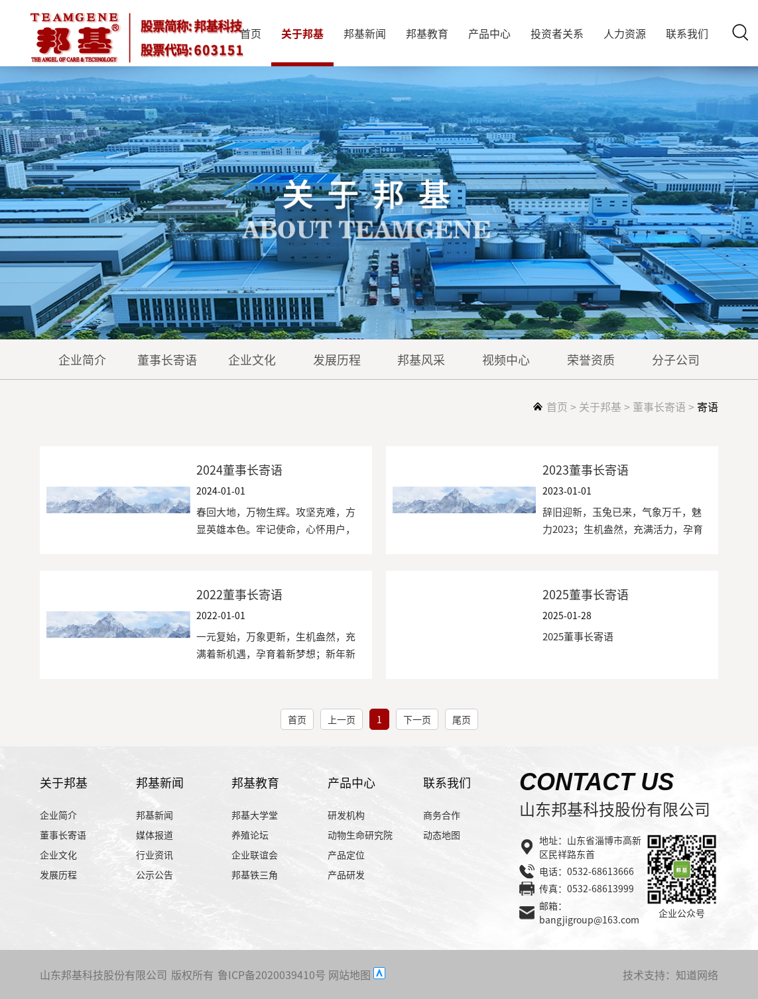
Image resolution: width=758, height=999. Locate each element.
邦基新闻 (365, 33)
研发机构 (346, 814)
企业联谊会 (254, 854)
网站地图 (349, 974)
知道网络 (697, 974)
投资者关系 (557, 33)
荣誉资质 (591, 359)
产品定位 (346, 854)
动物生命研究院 (360, 834)
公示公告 (154, 874)
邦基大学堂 (254, 814)
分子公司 (676, 359)
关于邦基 (302, 33)
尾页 (461, 719)
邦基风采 (421, 359)
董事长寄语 (167, 359)
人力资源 (624, 33)
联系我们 (687, 33)
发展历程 (337, 359)
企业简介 (82, 359)
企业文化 (252, 359)
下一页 (417, 719)
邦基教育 (427, 33)
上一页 (341, 719)
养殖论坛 (250, 834)
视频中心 (506, 359)
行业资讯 (154, 854)
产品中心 (489, 33)
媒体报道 (154, 834)
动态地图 (441, 834)
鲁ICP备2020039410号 (272, 974)
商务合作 (441, 814)
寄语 (707, 406)
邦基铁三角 (254, 874)
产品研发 (346, 874)
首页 (250, 33)
